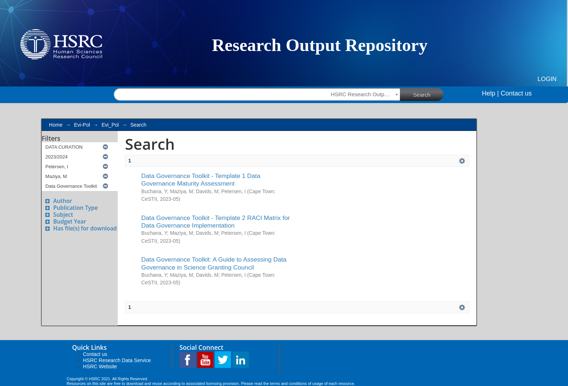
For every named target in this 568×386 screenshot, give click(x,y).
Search (428, 94)
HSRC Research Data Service (117, 360)
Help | (490, 93)
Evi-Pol (82, 125)
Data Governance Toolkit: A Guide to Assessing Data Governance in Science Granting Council (214, 263)
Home (55, 125)
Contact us (516, 93)
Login (547, 79)
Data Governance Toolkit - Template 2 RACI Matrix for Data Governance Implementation (215, 221)
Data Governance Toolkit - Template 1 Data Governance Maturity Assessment (200, 179)
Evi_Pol (109, 125)
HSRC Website (100, 366)
